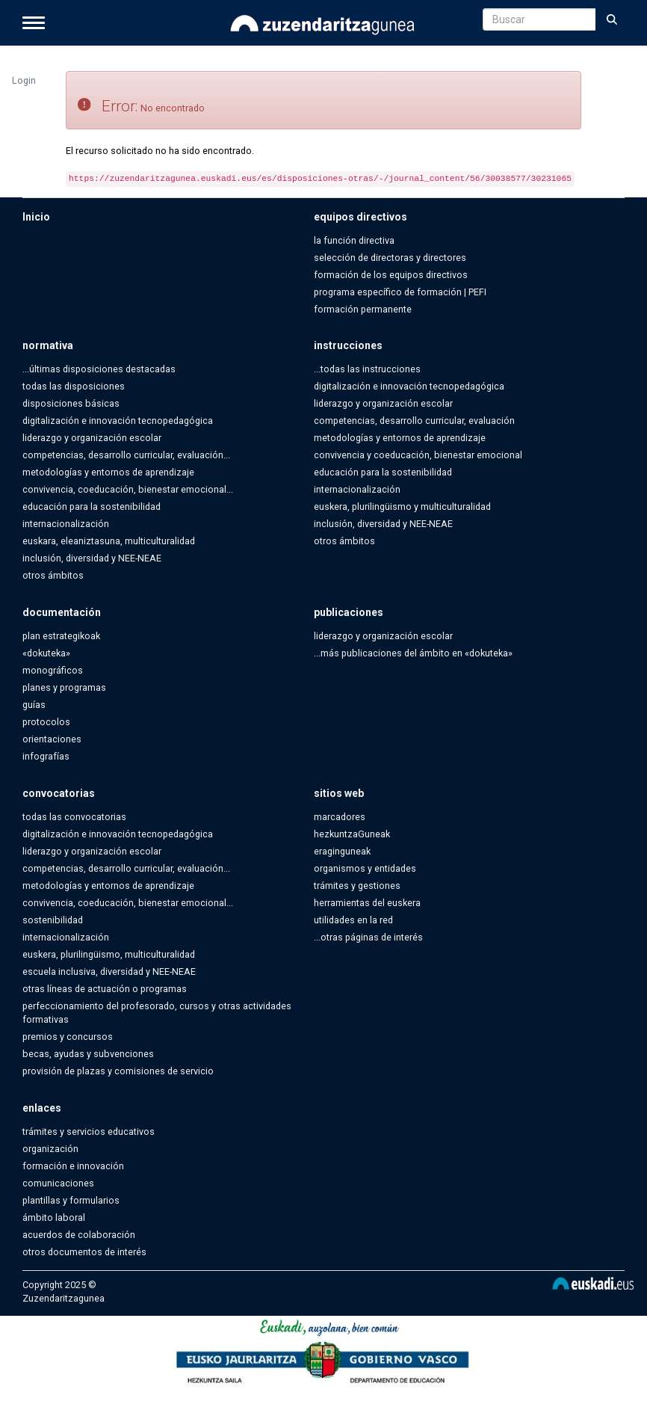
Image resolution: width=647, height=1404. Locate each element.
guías (34, 704)
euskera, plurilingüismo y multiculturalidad (402, 506)
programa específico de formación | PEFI (400, 292)
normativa (47, 345)
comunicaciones (58, 1183)
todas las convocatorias (74, 816)
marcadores (339, 816)
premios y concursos (67, 1036)
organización (50, 1148)
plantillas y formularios (71, 1200)
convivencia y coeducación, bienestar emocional (418, 455)
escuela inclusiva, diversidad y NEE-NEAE (109, 971)
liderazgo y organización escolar (91, 437)
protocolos (46, 721)
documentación (61, 612)
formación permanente (363, 309)
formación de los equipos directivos (391, 274)
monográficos (52, 670)
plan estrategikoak (61, 635)
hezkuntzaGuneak (352, 834)
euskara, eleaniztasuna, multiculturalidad (108, 540)
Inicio (36, 217)
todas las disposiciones (73, 386)
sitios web (339, 793)
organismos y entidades (365, 868)
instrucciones (348, 345)
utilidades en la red (353, 920)
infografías (45, 756)
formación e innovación (73, 1165)
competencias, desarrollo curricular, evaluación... (126, 455)
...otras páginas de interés (368, 937)
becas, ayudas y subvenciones (88, 1053)
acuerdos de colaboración (78, 1234)
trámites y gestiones (357, 885)
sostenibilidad (52, 920)
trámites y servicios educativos (88, 1131)
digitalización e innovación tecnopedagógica (117, 420)
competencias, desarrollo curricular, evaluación (414, 420)
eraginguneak (342, 851)
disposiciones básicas (71, 403)
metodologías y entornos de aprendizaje (108, 472)
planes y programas (64, 687)
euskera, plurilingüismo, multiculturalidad (108, 954)
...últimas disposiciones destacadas (99, 369)
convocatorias (58, 793)
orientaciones (51, 739)
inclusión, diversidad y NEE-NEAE (91, 558)
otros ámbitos (53, 575)
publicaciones (348, 612)
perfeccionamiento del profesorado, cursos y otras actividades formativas (156, 1012)
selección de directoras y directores (390, 257)
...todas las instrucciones (367, 369)
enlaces (41, 1108)
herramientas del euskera (367, 902)
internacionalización (65, 523)
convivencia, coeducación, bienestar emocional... (127, 489)
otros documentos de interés (84, 1251)
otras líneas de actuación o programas (104, 988)
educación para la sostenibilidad (91, 506)
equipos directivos (360, 217)
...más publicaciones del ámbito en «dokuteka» (413, 653)
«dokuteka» (46, 653)
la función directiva (354, 240)
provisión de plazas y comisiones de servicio (118, 1071)
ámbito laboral (53, 1217)
